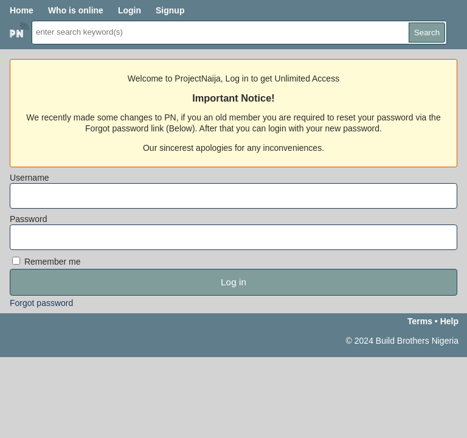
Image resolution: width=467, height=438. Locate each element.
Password (28, 219)
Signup (170, 10)
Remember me (46, 261)
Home (21, 10)
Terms (419, 321)
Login (129, 10)
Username (29, 177)
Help (449, 321)
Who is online (75, 10)
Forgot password (41, 303)
